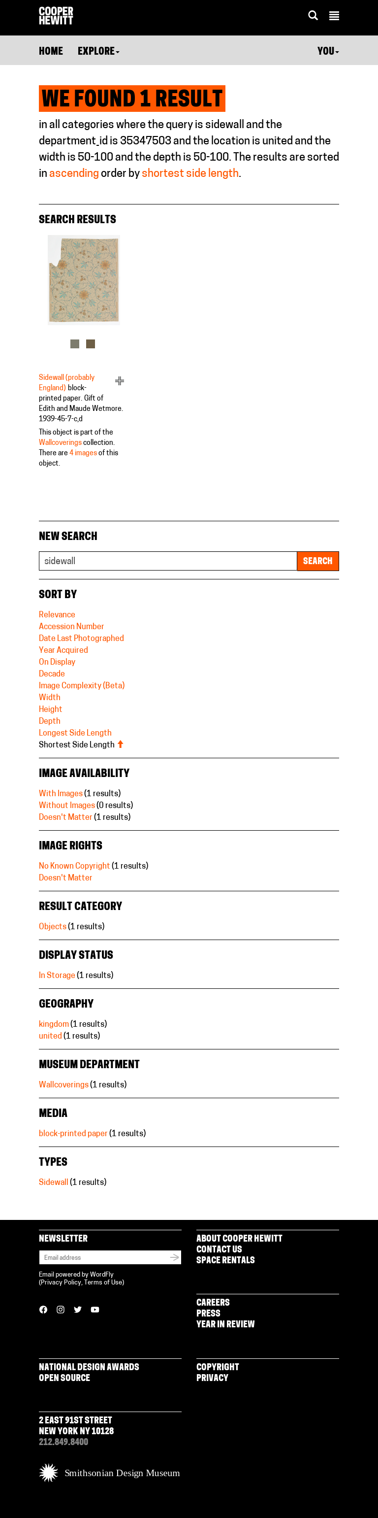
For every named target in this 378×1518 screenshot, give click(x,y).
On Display (57, 663)
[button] (334, 17)
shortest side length (190, 174)
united (50, 1037)
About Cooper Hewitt (239, 1239)
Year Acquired (63, 651)
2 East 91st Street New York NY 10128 (76, 1427)
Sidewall (53, 1183)
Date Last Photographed (81, 639)
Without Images (67, 806)
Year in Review (225, 1325)
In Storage (57, 976)
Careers (213, 1303)
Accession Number (71, 627)
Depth (50, 722)
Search (318, 562)
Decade (52, 674)
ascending (74, 174)
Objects (52, 927)
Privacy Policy (61, 1283)
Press (208, 1314)
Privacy (212, 1378)
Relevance (57, 615)
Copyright (217, 1368)
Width (50, 698)
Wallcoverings (60, 443)
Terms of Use (103, 1283)
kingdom (54, 1025)
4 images (83, 453)
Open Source (64, 1378)
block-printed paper (73, 1134)
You (328, 52)
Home (51, 52)
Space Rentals (225, 1261)
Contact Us (219, 1250)
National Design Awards (89, 1368)
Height (51, 710)
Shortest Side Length (81, 745)
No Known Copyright (74, 867)
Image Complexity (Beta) (82, 686)
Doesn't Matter (66, 818)
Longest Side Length (75, 734)
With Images (61, 794)
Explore (99, 52)
